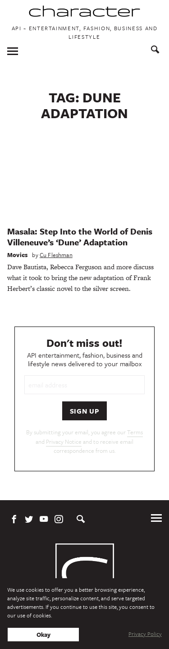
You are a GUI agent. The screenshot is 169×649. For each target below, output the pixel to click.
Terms (135, 432)
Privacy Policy (145, 634)
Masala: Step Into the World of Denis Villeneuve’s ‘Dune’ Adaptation (79, 236)
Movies (17, 254)
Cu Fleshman (56, 254)
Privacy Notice (64, 441)
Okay (43, 634)
